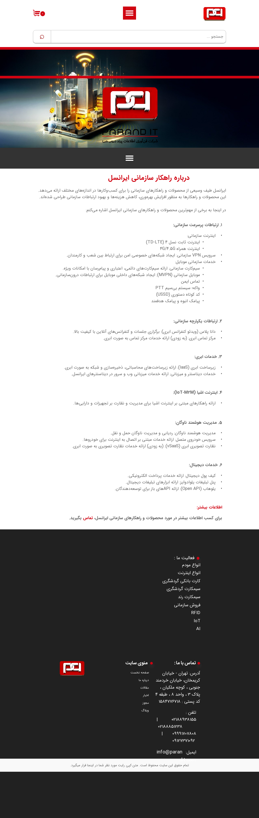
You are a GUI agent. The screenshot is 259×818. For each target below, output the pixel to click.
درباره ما (144, 680)
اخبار (146, 695)
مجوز (146, 702)
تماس (88, 518)
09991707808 (184, 733)
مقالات (144, 687)
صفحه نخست (140, 672)
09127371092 (183, 740)
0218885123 (169, 726)
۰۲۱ (174, 719)
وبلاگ (145, 710)
